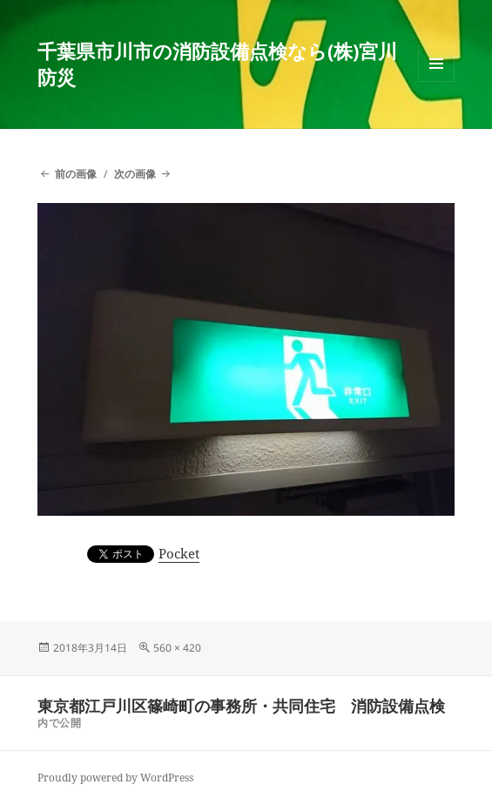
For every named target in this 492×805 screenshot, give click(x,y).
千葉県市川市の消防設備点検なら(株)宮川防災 (217, 63)
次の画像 (135, 173)
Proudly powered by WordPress (115, 777)
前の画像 (76, 173)
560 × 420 (177, 647)
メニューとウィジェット (436, 81)
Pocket (178, 553)
